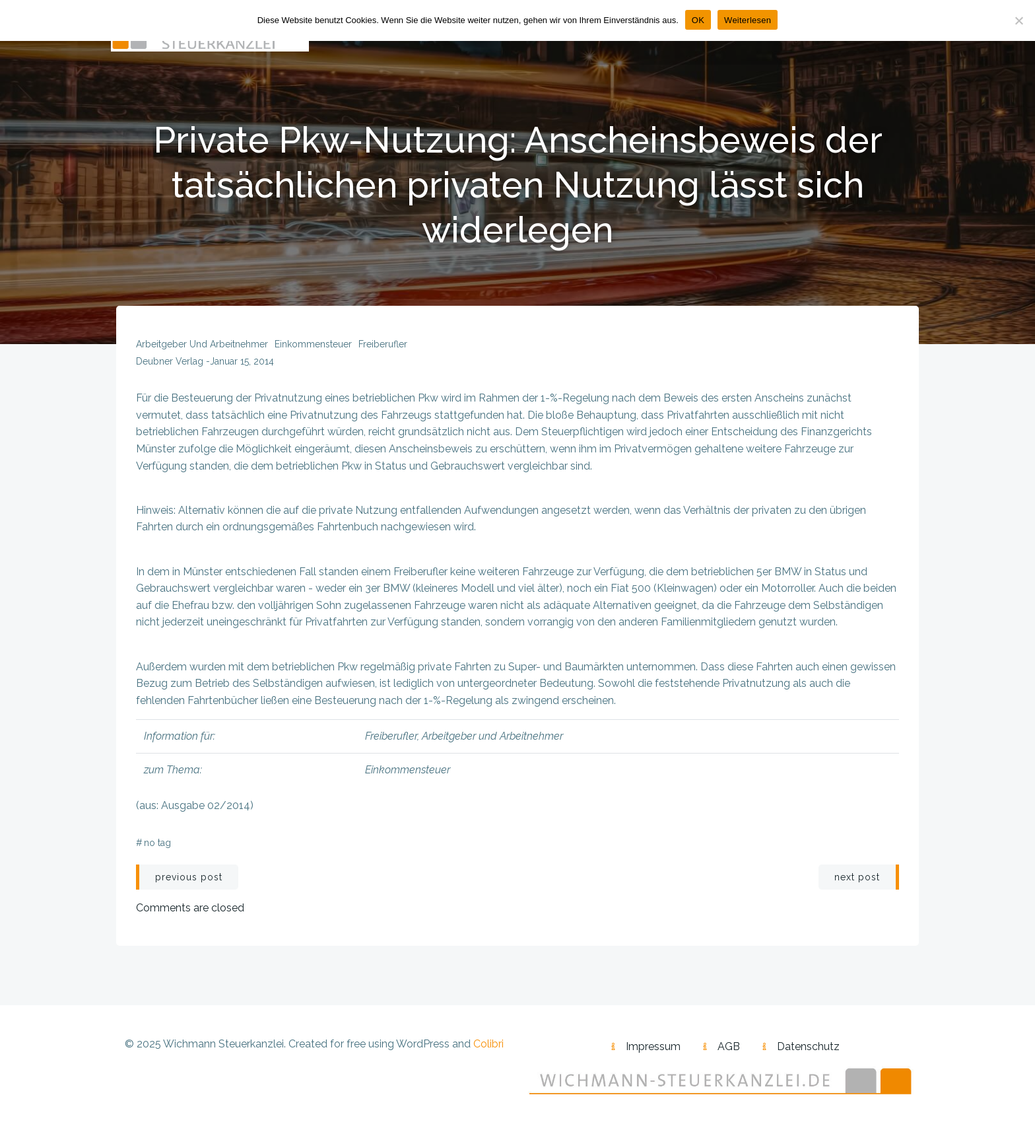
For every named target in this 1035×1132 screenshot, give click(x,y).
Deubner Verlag (169, 362)
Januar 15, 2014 (242, 362)
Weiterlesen (747, 20)
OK (698, 20)
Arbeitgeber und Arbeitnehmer (202, 344)
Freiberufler (382, 344)
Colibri (488, 1044)
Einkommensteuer (313, 344)
